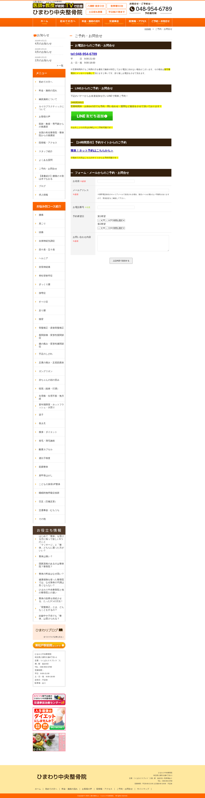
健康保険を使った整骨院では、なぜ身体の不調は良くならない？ (51, 582)
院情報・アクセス (137, 22)
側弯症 (42, 293)
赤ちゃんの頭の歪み (49, 380)
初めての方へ (67, 22)
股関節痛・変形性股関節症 (51, 336)
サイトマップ (143, 789)
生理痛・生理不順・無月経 (51, 397)
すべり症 (43, 302)
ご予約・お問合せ (160, 22)
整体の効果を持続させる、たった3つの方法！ (51, 599)
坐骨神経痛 (44, 267)
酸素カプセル (46, 449)
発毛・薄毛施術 (47, 441)
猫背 (41, 319)
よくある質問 (46, 160)
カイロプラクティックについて (51, 108)
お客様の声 (44, 116)
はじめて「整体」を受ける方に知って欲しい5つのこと (51, 539)
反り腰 (42, 310)
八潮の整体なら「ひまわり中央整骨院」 (102, 796)
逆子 (41, 414)
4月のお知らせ (43, 43)
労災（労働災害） (48, 501)
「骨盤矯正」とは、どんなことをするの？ (51, 608)
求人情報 (43, 195)
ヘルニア (43, 258)
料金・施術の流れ (90, 22)
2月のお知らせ (43, 60)
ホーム (44, 22)
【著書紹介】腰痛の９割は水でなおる (51, 177)
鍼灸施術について (48, 99)
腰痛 (41, 215)
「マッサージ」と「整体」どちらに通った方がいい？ (51, 548)
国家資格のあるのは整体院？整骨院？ (51, 565)
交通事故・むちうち (114, 22)
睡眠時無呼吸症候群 (49, 493)
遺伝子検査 (44, 458)
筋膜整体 (43, 467)
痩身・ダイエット (48, 432)
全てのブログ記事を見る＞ (54, 637)
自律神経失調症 (47, 241)
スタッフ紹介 (46, 151)
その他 (42, 519)
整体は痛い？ (46, 556)
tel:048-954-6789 (84, 54)
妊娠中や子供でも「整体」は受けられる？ (50, 617)
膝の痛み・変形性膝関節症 (51, 345)
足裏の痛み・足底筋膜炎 (51, 362)
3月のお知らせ (43, 52)
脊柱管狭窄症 (46, 275)
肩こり (42, 223)
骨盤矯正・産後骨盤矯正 (51, 328)
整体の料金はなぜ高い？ (51, 574)
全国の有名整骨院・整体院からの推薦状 (51, 134)
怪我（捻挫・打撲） (49, 388)
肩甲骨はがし (46, 475)
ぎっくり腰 (44, 284)
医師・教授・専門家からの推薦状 (51, 125)
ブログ (42, 186)
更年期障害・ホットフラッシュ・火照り (51, 406)
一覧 (61, 65)
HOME (148, 29)
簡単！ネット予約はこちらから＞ (92, 150)
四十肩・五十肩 (47, 249)
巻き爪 (42, 423)
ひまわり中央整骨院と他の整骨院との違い (51, 591)
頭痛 (41, 232)
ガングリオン (46, 371)
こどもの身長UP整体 (49, 484)
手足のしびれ (46, 354)
